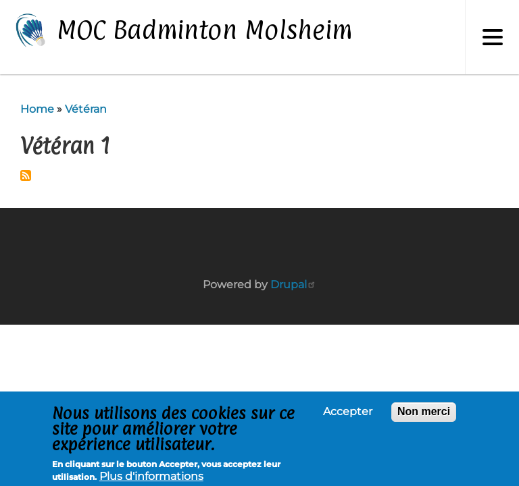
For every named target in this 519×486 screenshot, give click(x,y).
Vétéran (86, 109)
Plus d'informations (151, 477)
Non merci (423, 412)
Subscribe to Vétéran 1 (25, 175)
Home (37, 109)
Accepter (347, 413)
